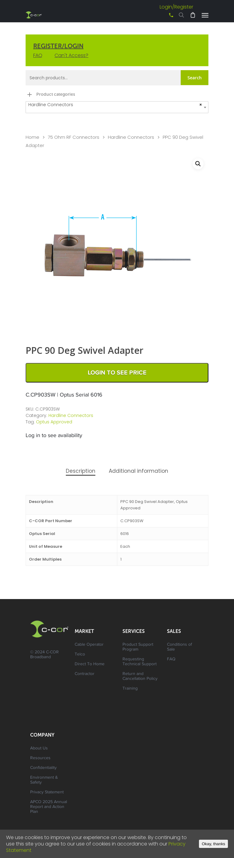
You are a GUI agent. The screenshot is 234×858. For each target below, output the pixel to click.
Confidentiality (43, 768)
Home (32, 137)
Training (130, 689)
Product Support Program (137, 647)
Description (80, 471)
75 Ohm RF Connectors (73, 137)
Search (194, 78)
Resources (40, 758)
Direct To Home (90, 664)
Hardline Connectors (131, 137)
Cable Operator (89, 645)
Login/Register (176, 6)
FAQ (37, 55)
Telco (80, 654)
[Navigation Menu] (205, 15)
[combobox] (117, 107)
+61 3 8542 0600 (165, 17)
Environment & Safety (44, 780)
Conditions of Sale (179, 647)
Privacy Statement (47, 792)
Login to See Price (117, 373)
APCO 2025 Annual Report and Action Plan (48, 807)
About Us (39, 748)
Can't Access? (71, 55)
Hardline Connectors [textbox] (115, 105)
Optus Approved (54, 422)
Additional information (138, 471)
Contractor (84, 674)
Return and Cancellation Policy (140, 676)
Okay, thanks (213, 844)
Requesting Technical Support (139, 661)
